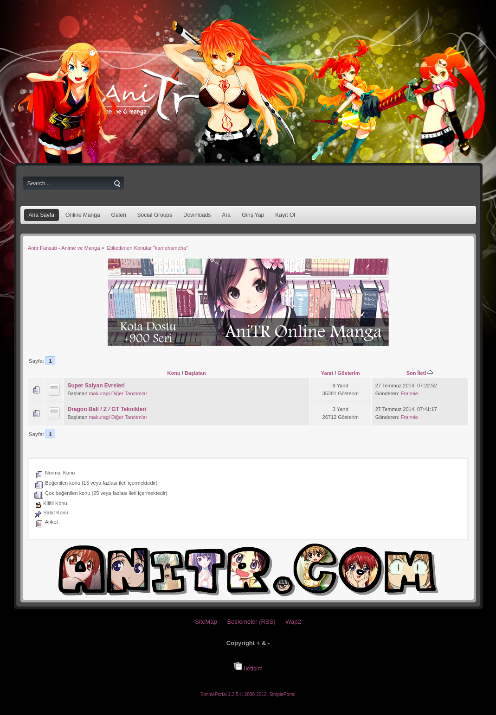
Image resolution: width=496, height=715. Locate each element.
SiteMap (206, 621)
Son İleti (419, 373)
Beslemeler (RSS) (251, 621)
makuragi (99, 393)
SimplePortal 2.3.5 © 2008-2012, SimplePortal (248, 694)
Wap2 (293, 621)
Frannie (409, 393)
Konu (173, 373)
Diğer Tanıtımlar (129, 393)
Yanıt (327, 373)
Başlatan (195, 373)
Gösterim (348, 373)
